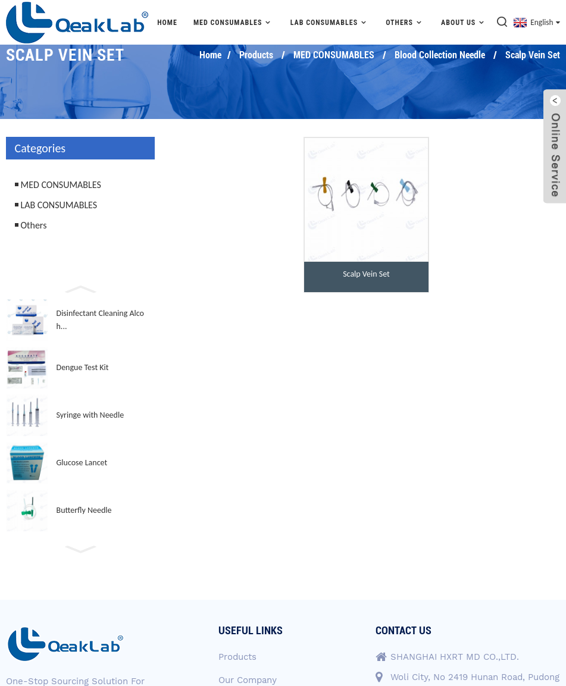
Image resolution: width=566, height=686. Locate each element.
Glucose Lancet (82, 463)
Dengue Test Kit (83, 367)
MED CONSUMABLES (233, 22)
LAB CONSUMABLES (330, 22)
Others (405, 22)
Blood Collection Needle (440, 55)
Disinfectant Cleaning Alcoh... (100, 319)
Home (167, 22)
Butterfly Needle (84, 510)
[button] (80, 287)
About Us (464, 22)
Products (256, 55)
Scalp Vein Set (532, 55)
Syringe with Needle (90, 415)
